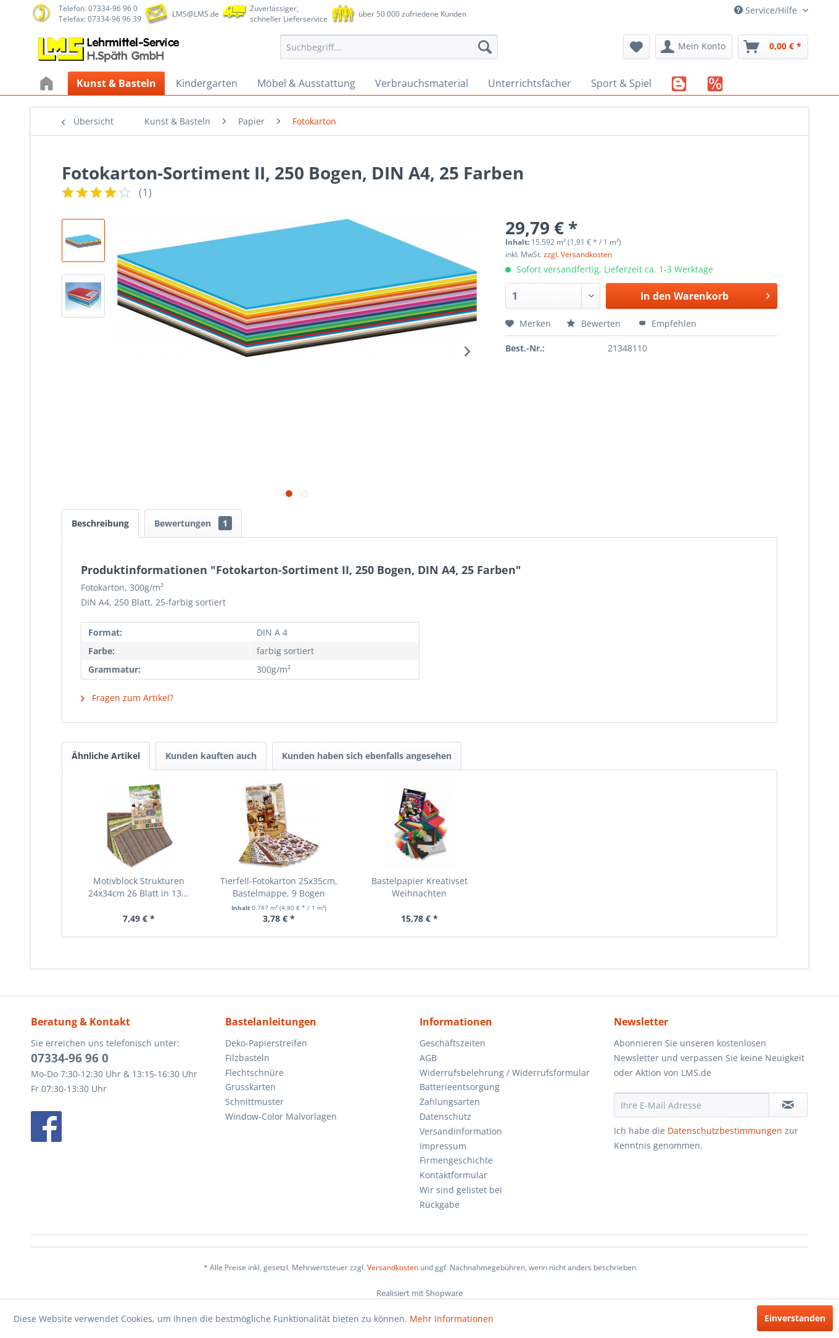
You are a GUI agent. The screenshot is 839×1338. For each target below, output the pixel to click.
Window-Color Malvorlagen (281, 1116)
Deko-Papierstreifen (266, 1043)
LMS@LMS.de (195, 14)
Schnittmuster (254, 1101)
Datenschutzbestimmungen (724, 1130)
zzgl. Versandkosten (577, 254)
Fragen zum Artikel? (127, 698)
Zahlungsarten (450, 1101)
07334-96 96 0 (70, 1058)
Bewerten (594, 323)
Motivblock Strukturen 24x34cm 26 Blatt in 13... (138, 887)
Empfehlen (667, 323)
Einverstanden (794, 1318)
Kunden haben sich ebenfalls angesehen (367, 755)
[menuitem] (389, 47)
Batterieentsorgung (460, 1087)
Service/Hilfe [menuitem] (767, 10)
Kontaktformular (453, 1175)
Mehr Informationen (452, 1318)
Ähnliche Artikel (106, 755)
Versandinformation (461, 1131)
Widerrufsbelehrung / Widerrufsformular (505, 1072)
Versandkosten (392, 1267)
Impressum (443, 1146)
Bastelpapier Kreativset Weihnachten (419, 887)
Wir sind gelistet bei (461, 1190)
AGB (428, 1058)
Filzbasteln (247, 1058)
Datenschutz (445, 1116)
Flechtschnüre (254, 1072)
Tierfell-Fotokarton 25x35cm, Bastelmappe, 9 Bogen (278, 887)
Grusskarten (250, 1087)
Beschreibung (100, 523)
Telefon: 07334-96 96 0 (98, 8)
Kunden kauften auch (211, 755)
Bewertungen (193, 523)
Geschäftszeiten (453, 1043)
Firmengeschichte (456, 1160)
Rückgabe (440, 1204)
